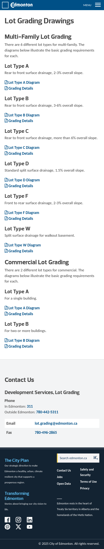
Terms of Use (88, 481)
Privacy (85, 488)
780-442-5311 (47, 412)
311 (30, 406)
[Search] (73, 458)
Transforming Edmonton (17, 496)
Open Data (64, 484)
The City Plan (17, 460)
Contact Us (64, 470)
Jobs (60, 477)
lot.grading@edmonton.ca (56, 423)
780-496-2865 (46, 432)
